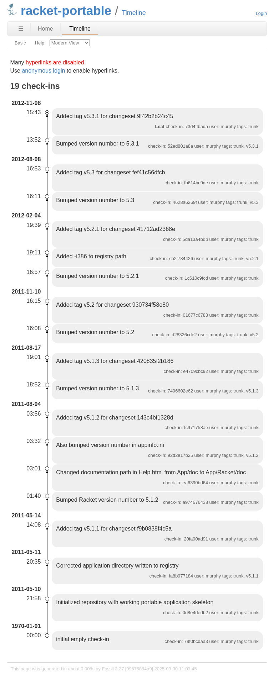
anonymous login (43, 71)
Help (39, 43)
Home (45, 29)
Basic (20, 43)
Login (261, 13)
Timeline (80, 29)
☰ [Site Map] (20, 29)
